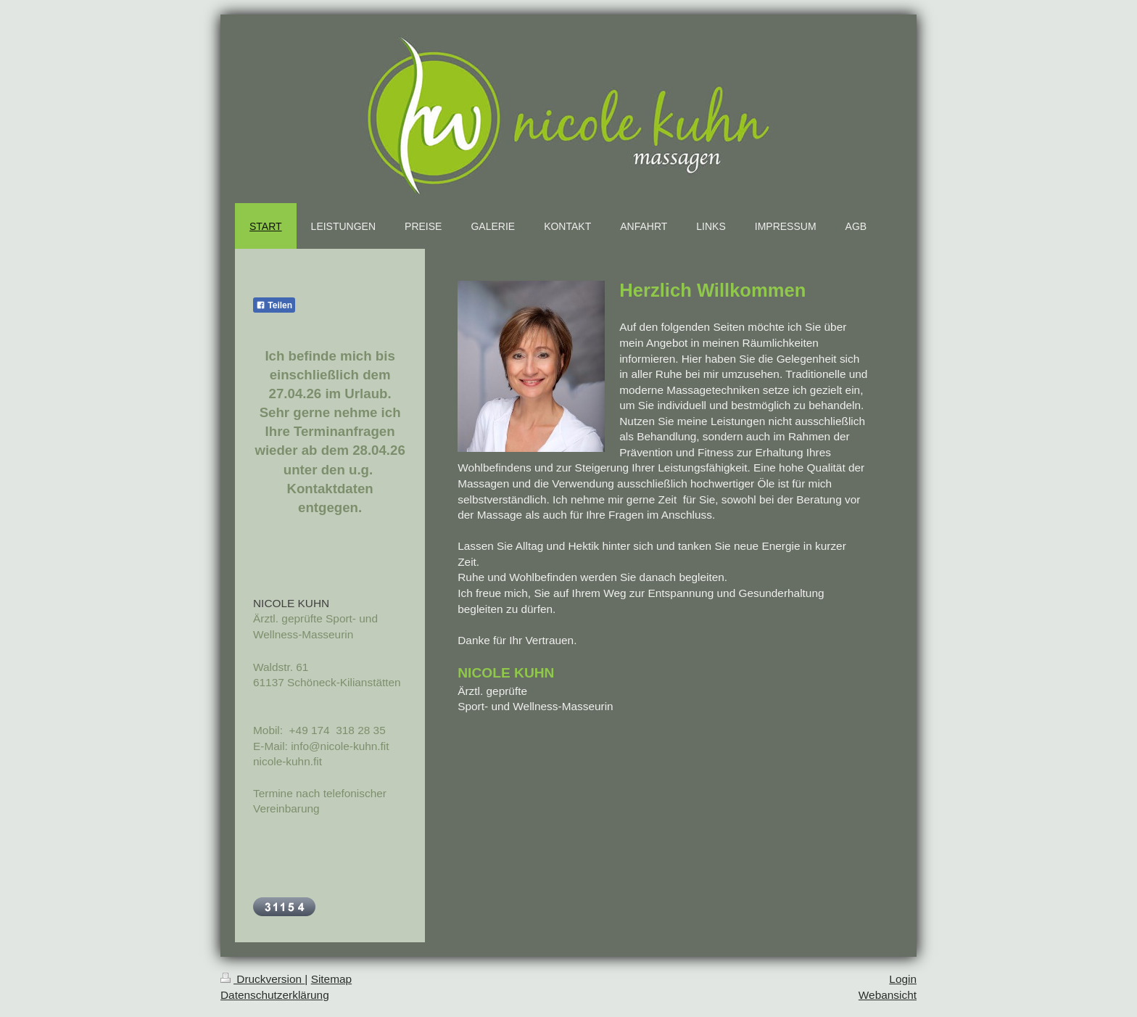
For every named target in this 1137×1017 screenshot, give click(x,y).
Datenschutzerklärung (274, 995)
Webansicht (888, 995)
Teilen (274, 305)
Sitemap (331, 979)
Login (903, 979)
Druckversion (262, 979)
